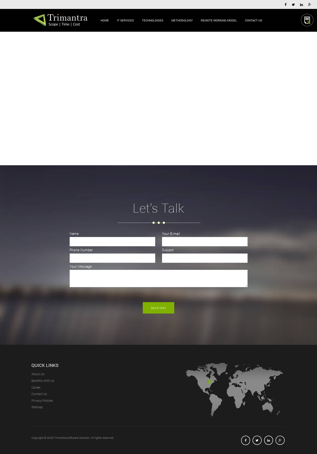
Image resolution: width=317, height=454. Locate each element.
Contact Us (253, 20)
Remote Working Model (219, 20)
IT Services (125, 20)
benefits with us (42, 381)
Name (74, 234)
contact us (39, 394)
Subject (168, 250)
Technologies (152, 20)
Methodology (182, 20)
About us (37, 374)
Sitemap (37, 407)
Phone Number (81, 250)
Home (105, 20)
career (36, 387)
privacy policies (42, 400)
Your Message (81, 266)
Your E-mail (171, 234)
